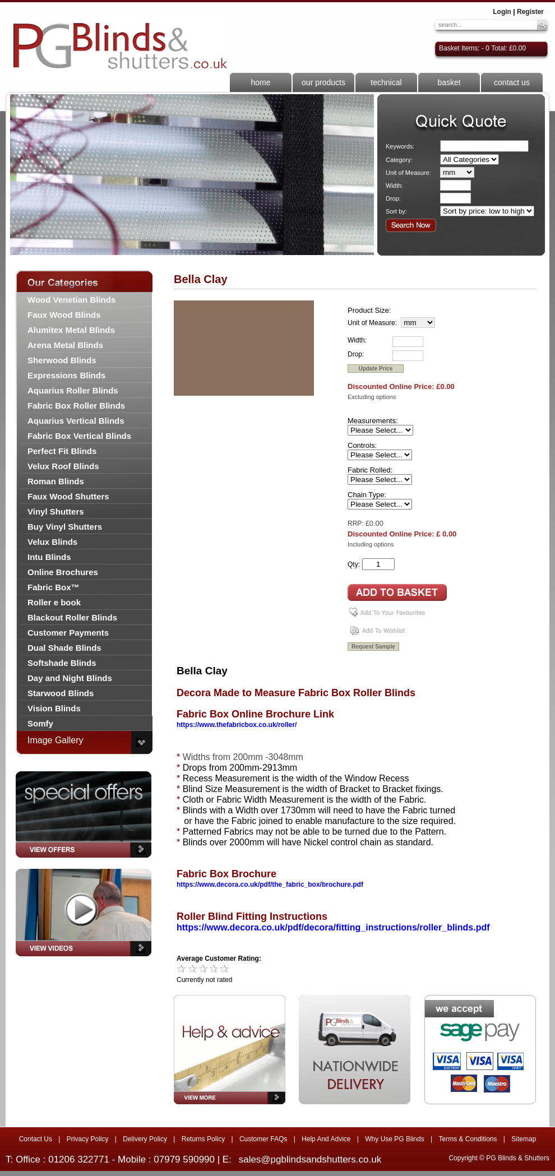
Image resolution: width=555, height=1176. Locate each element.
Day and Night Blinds (69, 678)
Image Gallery (55, 740)
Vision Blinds (54, 708)
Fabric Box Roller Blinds (76, 405)
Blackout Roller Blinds (72, 617)
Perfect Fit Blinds (61, 451)
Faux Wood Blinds (64, 315)
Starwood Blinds (60, 693)
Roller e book (54, 602)
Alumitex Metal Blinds (71, 330)
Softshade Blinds (61, 663)
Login (502, 12)
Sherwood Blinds (61, 360)
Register (530, 12)
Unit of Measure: (408, 172)
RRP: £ (358, 523)
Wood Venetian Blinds (71, 299)
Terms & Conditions (467, 1139)
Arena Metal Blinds (65, 345)
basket (448, 82)
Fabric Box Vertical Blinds (79, 436)
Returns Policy (203, 1139)
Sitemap (523, 1139)
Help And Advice (326, 1139)
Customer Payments (68, 632)
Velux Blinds (52, 542)
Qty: (354, 564)
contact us (512, 82)
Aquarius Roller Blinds (72, 390)
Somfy (40, 723)
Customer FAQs (263, 1139)
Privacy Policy (88, 1139)
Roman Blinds (55, 481)
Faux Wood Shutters (68, 496)
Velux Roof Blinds (63, 466)
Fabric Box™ (53, 587)
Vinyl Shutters (55, 511)
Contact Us (35, 1139)
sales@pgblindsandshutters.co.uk (310, 1159)
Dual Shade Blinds (64, 647)
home (260, 82)
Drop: (393, 198)
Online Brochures (62, 572)
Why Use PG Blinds (394, 1139)
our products (323, 82)
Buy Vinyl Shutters (64, 526)
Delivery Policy (145, 1139)
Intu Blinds (49, 557)
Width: (394, 185)
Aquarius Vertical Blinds (75, 420)
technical (386, 82)
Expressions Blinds (66, 375)
